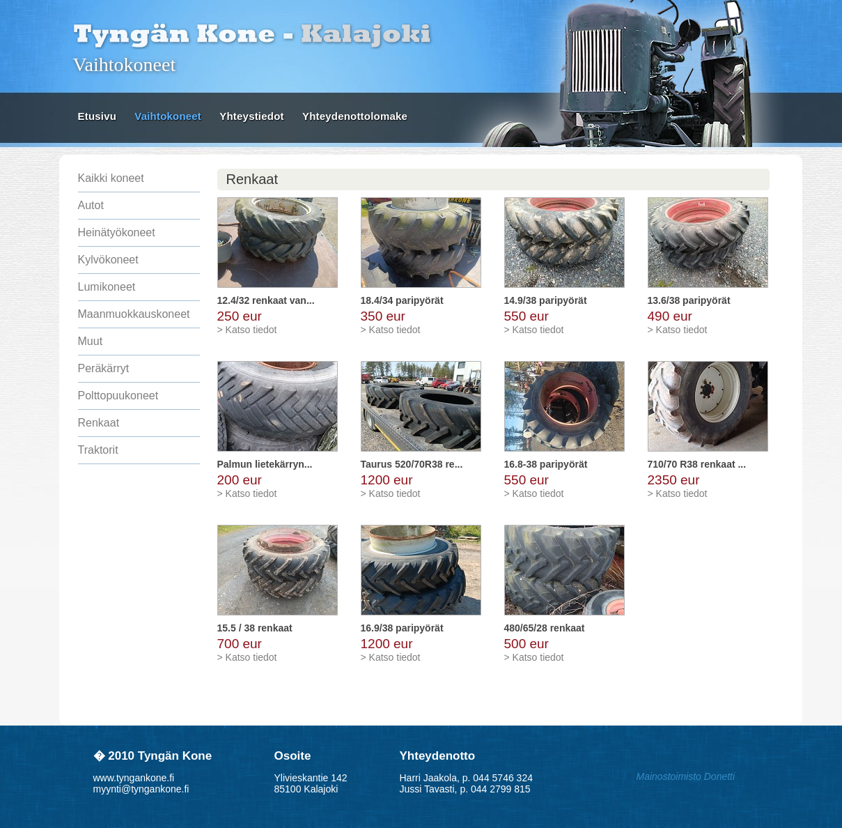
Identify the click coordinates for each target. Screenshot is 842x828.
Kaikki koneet (111, 178)
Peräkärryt (104, 368)
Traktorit (98, 450)
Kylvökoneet (108, 260)
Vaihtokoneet (167, 116)
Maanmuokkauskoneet (134, 314)
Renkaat (99, 423)
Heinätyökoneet (116, 232)
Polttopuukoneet (118, 395)
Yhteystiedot (251, 116)
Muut (90, 341)
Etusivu (97, 116)
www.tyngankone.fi (134, 777)
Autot (91, 205)
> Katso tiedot (247, 329)
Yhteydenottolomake (354, 116)
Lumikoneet (107, 287)
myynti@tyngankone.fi (141, 789)
